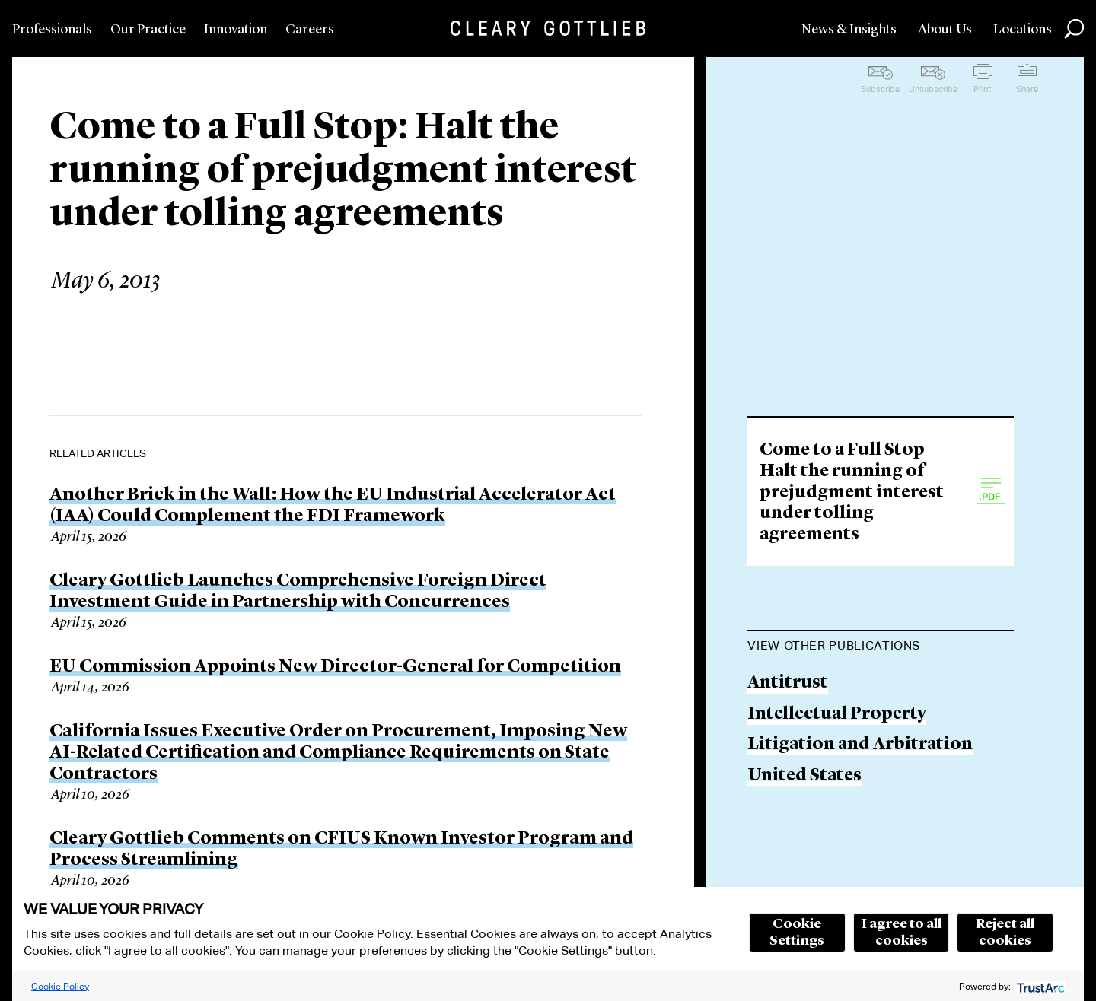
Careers (309, 30)
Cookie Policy (60, 986)
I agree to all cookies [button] (901, 932)
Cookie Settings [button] (796, 932)
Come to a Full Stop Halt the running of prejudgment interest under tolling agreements (852, 492)
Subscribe (880, 89)
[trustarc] (1039, 986)
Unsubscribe (933, 89)
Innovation (235, 30)
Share (1027, 89)
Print (982, 89)
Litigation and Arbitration (860, 745)
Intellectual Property (836, 714)
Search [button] (1074, 29)
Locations (1022, 30)
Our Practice (148, 30)
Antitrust (787, 683)
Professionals (52, 30)
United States (804, 776)
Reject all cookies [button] (1005, 932)
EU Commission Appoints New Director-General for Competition (335, 667)
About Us (945, 30)
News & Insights (849, 30)
